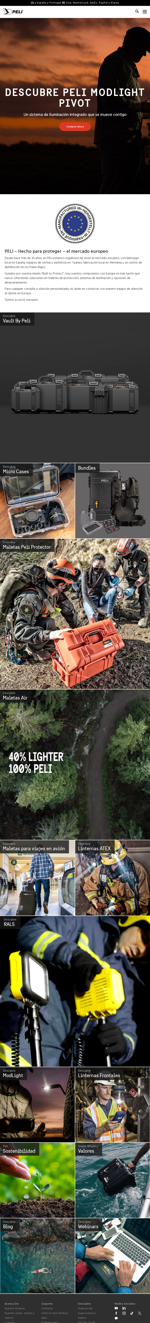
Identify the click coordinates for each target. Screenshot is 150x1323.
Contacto (47, 1309)
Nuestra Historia (15, 1309)
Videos (82, 1318)
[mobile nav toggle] (145, 10)
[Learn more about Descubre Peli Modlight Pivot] (75, 127)
